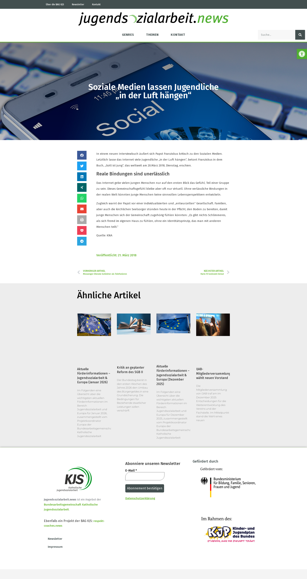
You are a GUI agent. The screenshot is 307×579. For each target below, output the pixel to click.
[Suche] (300, 35)
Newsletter (78, 4)
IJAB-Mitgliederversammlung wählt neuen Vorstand (213, 373)
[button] (82, 155)
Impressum (55, 547)
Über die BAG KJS (55, 4)
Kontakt (96, 4)
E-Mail (131, 470)
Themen (152, 35)
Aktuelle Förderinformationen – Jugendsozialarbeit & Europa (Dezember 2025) (173, 375)
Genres (128, 35)
